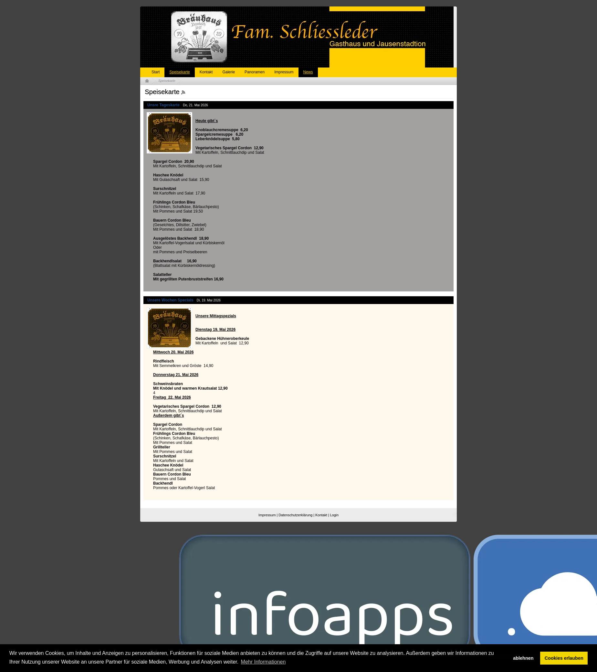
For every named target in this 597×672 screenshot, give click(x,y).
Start (156, 72)
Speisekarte (179, 72)
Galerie (228, 72)
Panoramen (255, 72)
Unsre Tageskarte (163, 105)
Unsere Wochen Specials (170, 300)
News (308, 72)
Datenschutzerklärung (295, 515)
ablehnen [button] (523, 658)
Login (334, 515)
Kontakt (206, 72)
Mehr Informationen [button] (263, 662)
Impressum (283, 72)
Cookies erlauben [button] (564, 658)
